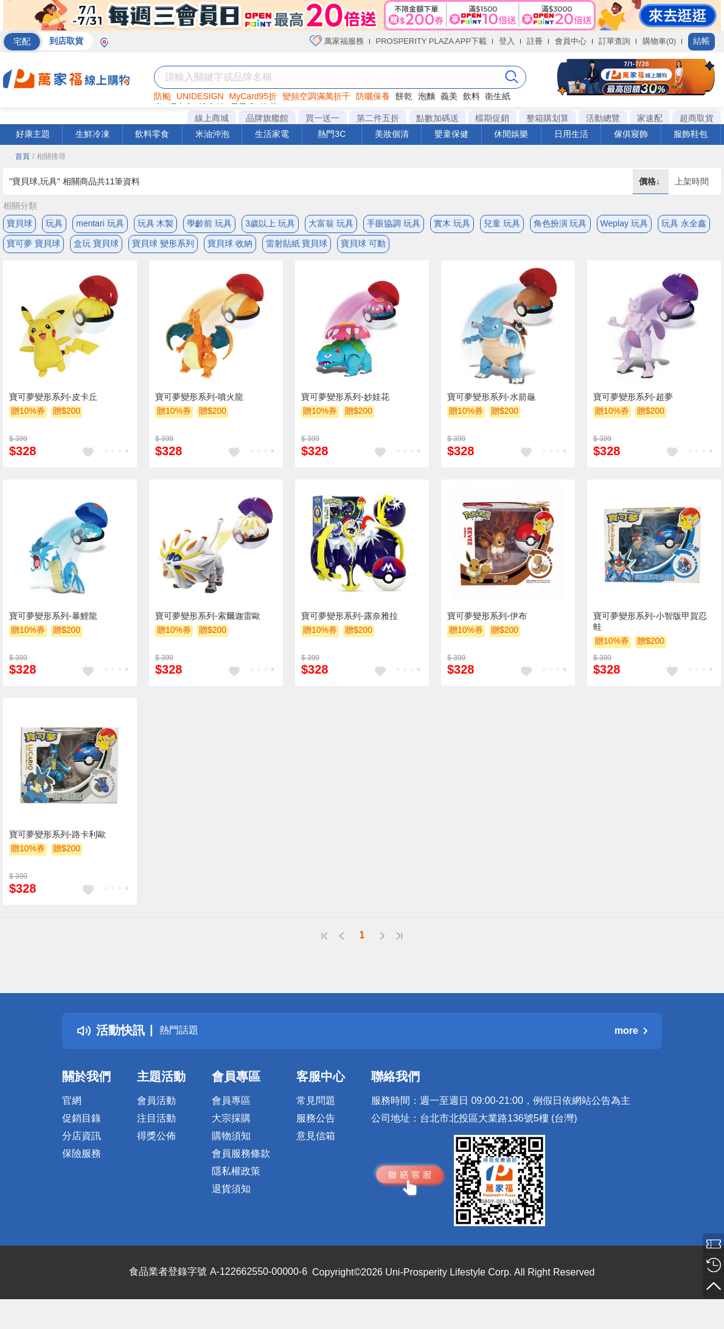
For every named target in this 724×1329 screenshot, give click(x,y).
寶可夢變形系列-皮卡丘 (53, 406)
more (630, 1039)
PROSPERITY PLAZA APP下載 (431, 41)
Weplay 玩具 (624, 223)
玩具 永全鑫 (683, 223)
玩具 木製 (155, 223)
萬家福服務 (337, 40)
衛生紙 (497, 96)
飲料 (471, 96)
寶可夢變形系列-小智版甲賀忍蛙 (650, 630)
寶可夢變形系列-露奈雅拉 (349, 625)
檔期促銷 (492, 118)
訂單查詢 (614, 41)
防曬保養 (373, 96)
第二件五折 (378, 118)
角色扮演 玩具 (560, 223)
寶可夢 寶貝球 (33, 248)
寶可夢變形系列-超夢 (633, 406)
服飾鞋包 (691, 134)
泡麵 (426, 96)
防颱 (162, 96)
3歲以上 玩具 (270, 223)
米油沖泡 (212, 134)
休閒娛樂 (511, 134)
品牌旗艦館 (267, 118)
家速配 (650, 118)
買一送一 (322, 118)
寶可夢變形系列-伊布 (487, 625)
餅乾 (403, 96)
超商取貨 (697, 118)
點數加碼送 (437, 118)
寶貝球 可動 (363, 248)
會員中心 (571, 41)
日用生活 (571, 134)
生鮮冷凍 (92, 134)
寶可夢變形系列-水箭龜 (491, 406)
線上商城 (212, 118)
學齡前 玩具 (209, 223)
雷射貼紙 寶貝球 (297, 248)
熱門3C (332, 134)
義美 (449, 96)
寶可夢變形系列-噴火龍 (199, 406)
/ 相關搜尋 (49, 156)
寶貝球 (19, 223)
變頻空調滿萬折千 (316, 96)
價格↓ (651, 181)
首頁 (22, 156)
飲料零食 (152, 134)
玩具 (54, 223)
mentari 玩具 (100, 223)
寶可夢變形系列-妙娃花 (345, 406)
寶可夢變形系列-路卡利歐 (57, 843)
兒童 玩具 (502, 223)
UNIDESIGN (200, 96)
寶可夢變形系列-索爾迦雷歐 (207, 625)
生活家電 (272, 134)
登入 (507, 41)
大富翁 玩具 (330, 223)
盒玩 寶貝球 (96, 248)
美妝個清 (392, 134)
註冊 (535, 41)
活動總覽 (603, 118)
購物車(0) (659, 41)
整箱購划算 (547, 118)
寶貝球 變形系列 (163, 248)
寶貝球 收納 (229, 248)
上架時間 (692, 181)
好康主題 (33, 134)
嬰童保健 (451, 134)
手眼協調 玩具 (393, 223)
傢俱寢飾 (631, 134)
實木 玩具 (452, 223)
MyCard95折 (253, 96)
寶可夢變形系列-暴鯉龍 (53, 625)
